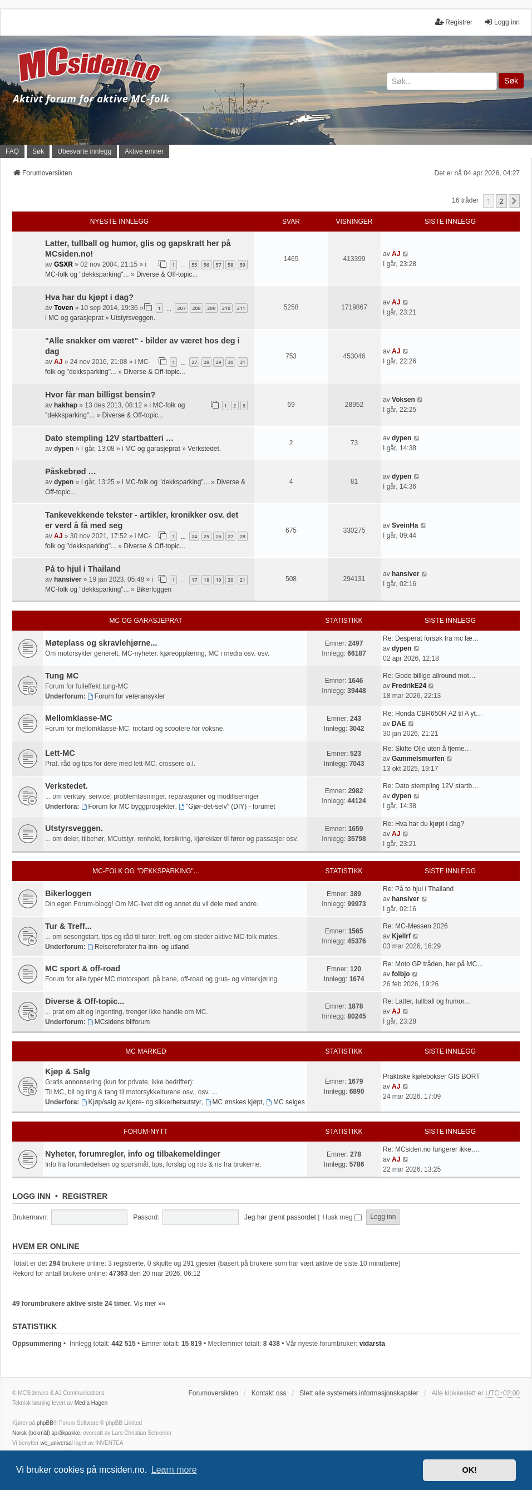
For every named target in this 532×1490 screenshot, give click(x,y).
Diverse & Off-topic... (167, 274)
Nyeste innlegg (119, 221)
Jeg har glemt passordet (280, 1217)
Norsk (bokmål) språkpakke (46, 1433)
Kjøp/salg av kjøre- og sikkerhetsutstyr (141, 1102)
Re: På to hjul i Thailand (418, 889)
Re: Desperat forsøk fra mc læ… (431, 638)
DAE (399, 723)
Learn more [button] (174, 1469)
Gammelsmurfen (418, 759)
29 (218, 362)
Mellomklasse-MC (78, 718)
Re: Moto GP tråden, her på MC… (433, 964)
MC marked (145, 1051)
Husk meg (342, 1217)
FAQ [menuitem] (12, 151)
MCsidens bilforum (118, 1022)
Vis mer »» (149, 1303)
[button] (514, 201)
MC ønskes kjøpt (234, 1102)
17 (194, 579)
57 (218, 264)
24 (194, 536)
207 (181, 308)
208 (196, 308)
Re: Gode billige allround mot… (429, 676)
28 (206, 362)
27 (194, 362)
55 (194, 264)
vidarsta (372, 1344)
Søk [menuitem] (38, 151)
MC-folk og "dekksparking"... (87, 274)
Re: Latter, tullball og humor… (427, 1001)
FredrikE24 (409, 686)
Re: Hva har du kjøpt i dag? (423, 824)
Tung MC (61, 675)
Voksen (403, 400)
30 (230, 362)
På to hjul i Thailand (83, 568)
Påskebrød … (70, 471)
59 (242, 264)
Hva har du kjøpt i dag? (89, 297)
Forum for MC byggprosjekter (128, 806)
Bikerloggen (153, 589)
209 (211, 308)
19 (218, 579)
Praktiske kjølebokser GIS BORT (431, 1076)
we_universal (56, 1443)
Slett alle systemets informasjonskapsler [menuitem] (358, 1393)
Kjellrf (401, 936)
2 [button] (501, 201)
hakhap (65, 405)
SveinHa (405, 525)
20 (230, 579)
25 (206, 536)
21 (242, 579)
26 (218, 536)
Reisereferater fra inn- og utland (138, 947)
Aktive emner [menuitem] (144, 151)
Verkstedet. (204, 449)
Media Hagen (91, 1403)
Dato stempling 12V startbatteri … (109, 438)
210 (226, 308)
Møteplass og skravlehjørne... (101, 642)
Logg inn (31, 1196)
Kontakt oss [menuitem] (269, 1393)
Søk (511, 80)
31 (242, 362)
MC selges (285, 1102)
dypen (63, 449)
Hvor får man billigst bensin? (100, 394)
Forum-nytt (146, 1131)
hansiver (67, 579)
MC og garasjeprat (76, 318)
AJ (396, 254)
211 (241, 308)
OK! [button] (469, 1470)
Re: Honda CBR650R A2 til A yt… (432, 713)
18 (206, 579)
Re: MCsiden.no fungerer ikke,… (431, 1149)
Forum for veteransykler (126, 696)
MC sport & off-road (82, 968)
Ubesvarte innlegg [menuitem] (84, 151)
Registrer (85, 1196)
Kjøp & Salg (67, 1071)
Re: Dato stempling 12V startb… (431, 786)
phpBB (45, 1423)
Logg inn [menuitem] (502, 22)
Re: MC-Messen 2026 (415, 926)
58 (230, 264)
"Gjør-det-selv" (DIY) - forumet (227, 806)
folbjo (401, 974)
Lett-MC (60, 753)
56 (206, 264)
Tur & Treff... (68, 926)
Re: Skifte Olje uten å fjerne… (427, 749)
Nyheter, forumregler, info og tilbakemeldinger (132, 1153)
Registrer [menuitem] (453, 22)
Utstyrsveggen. (133, 318)
